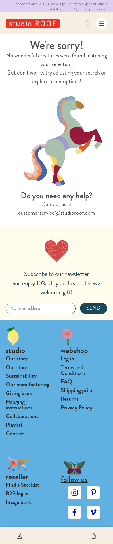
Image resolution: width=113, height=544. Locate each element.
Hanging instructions (19, 405)
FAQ (66, 381)
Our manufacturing (27, 384)
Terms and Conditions (73, 370)
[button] (56, 535)
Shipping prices (78, 390)
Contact (15, 433)
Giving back (19, 393)
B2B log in (17, 493)
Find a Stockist (22, 485)
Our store (17, 367)
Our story (17, 358)
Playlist (14, 425)
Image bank (18, 502)
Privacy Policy (76, 407)
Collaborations (22, 416)
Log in (67, 358)
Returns (69, 399)
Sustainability (21, 376)
